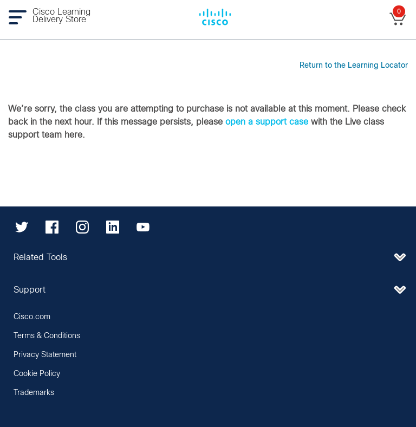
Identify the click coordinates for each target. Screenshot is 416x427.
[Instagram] (82, 227)
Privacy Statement (45, 355)
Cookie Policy (37, 374)
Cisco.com (32, 317)
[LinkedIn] (113, 227)
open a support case (266, 122)
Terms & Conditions (47, 336)
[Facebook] (52, 227)
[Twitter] (22, 227)
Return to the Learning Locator (354, 65)
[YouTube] (143, 227)
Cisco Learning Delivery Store (61, 16)
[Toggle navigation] (20, 17)
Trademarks (34, 393)
